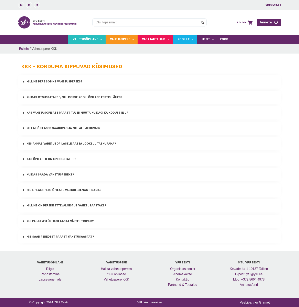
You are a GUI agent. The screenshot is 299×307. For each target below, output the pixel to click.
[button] (149, 81)
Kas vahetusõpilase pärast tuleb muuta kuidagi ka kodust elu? (77, 112)
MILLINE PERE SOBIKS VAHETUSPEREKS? (54, 81)
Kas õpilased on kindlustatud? (51, 159)
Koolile (186, 39)
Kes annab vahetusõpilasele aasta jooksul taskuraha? (71, 143)
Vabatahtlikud (156, 39)
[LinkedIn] (37, 5)
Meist (208, 39)
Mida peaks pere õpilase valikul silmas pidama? (63, 190)
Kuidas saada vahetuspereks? (50, 174)
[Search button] (203, 22)
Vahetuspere (123, 39)
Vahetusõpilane (88, 39)
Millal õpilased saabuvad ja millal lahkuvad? (63, 128)
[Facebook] (21, 5)
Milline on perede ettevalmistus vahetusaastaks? (66, 205)
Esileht (24, 48)
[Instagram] (29, 5)
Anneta (269, 22)
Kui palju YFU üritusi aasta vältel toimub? (60, 221)
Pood (224, 39)
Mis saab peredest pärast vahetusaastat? (60, 236)
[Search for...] (145, 22)
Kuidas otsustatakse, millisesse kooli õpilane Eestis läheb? (74, 97)
